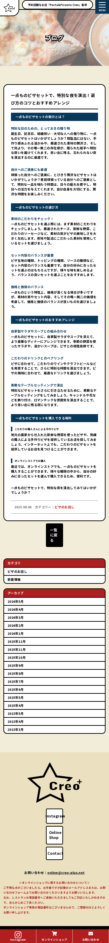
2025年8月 (16, 667)
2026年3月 (16, 611)
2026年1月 (16, 627)
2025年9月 (16, 659)
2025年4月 (16, 699)
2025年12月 (17, 635)
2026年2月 (16, 619)
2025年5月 (16, 691)
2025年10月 (17, 651)
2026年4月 (16, 603)
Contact (58, 842)
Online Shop (58, 827)
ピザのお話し (17, 565)
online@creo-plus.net (66, 862)
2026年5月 (16, 595)
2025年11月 (17, 643)
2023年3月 (16, 723)
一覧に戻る (54, 534)
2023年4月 (16, 715)
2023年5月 (16, 707)
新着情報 (14, 573)
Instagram (59, 810)
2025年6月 (16, 683)
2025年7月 (16, 675)
